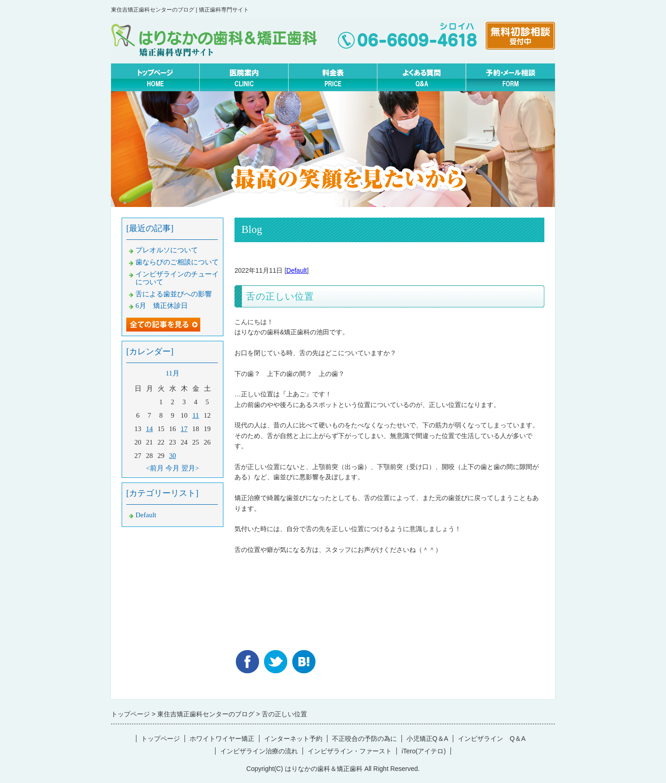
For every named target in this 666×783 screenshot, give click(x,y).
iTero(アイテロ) (423, 751)
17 (184, 428)
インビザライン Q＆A (491, 738)
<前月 (155, 468)
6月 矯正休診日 (162, 305)
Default (296, 270)
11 (195, 415)
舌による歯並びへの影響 (174, 294)
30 (172, 455)
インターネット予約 (293, 738)
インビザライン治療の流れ (259, 751)
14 (149, 428)
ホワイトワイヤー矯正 (222, 738)
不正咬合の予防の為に (364, 738)
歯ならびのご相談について (177, 262)
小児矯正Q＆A (427, 738)
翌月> (190, 468)
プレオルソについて (167, 250)
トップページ (160, 738)
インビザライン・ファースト (350, 751)
